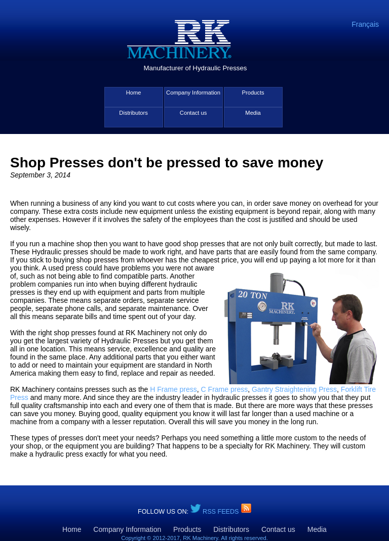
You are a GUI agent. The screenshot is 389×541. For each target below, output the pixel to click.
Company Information (193, 92)
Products (253, 92)
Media (252, 113)
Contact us (193, 113)
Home (133, 92)
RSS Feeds (222, 511)
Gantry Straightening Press (294, 389)
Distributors (133, 113)
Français (365, 24)
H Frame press (173, 389)
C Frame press (224, 389)
